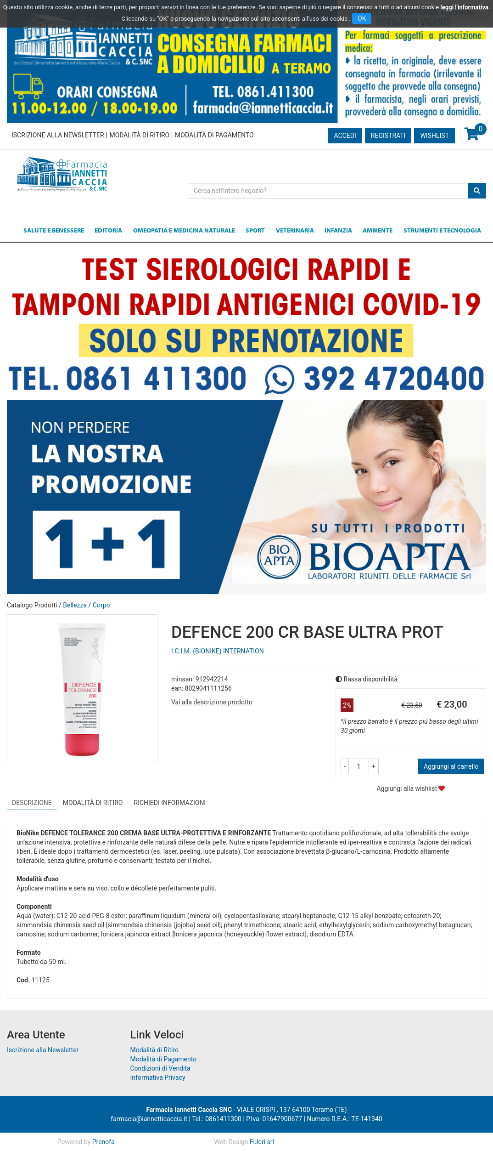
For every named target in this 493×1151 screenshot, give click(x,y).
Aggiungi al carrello (451, 766)
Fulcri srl (262, 1141)
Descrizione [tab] (32, 802)
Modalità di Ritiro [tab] (93, 802)
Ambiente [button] (377, 230)
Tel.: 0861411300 (216, 1119)
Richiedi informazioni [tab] (170, 802)
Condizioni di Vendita (160, 1068)
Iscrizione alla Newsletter (57, 135)
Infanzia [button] (338, 230)
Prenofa (103, 1141)
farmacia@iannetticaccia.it (149, 1119)
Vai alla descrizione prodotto (211, 702)
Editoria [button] (108, 230)
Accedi (345, 135)
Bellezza (75, 605)
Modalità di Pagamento (214, 135)
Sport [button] (255, 230)
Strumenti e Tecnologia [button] (442, 230)
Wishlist (434, 135)
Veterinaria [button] (295, 230)
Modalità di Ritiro (139, 135)
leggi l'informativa (464, 7)
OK (362, 18)
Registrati (388, 135)
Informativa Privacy (157, 1077)
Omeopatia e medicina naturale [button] (184, 230)
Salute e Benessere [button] (53, 230)
